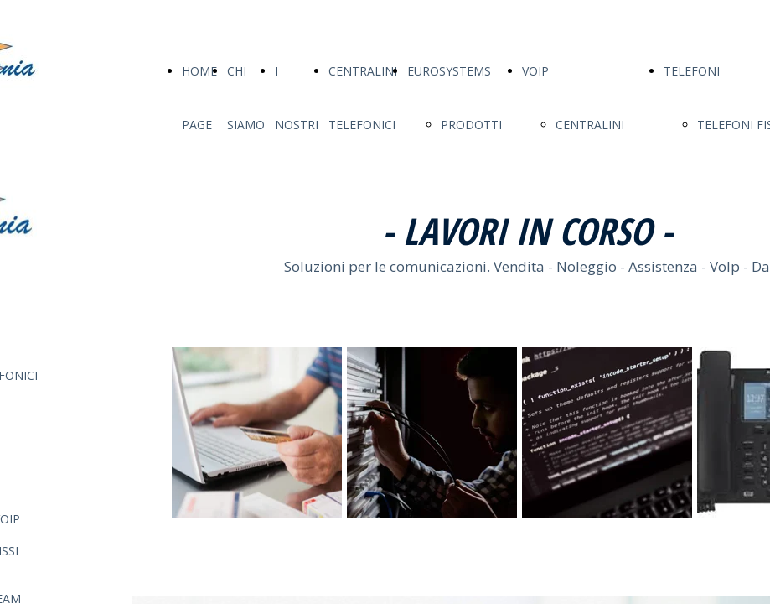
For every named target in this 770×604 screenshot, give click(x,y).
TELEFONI (692, 71)
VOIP (535, 71)
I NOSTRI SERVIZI (296, 124)
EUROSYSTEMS (449, 71)
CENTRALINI (590, 125)
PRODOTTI (471, 125)
